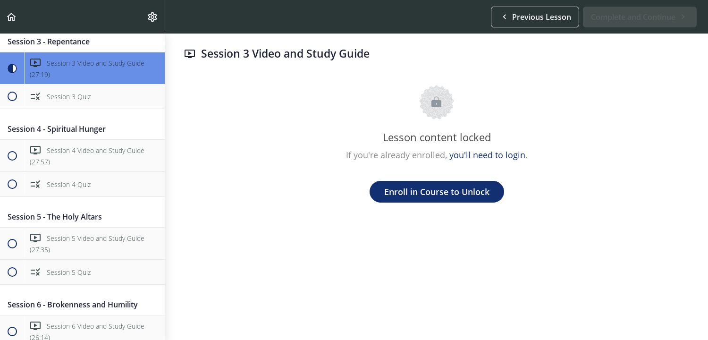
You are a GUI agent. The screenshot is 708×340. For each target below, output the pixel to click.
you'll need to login (487, 155)
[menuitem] (153, 17)
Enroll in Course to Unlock (436, 191)
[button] (12, 17)
